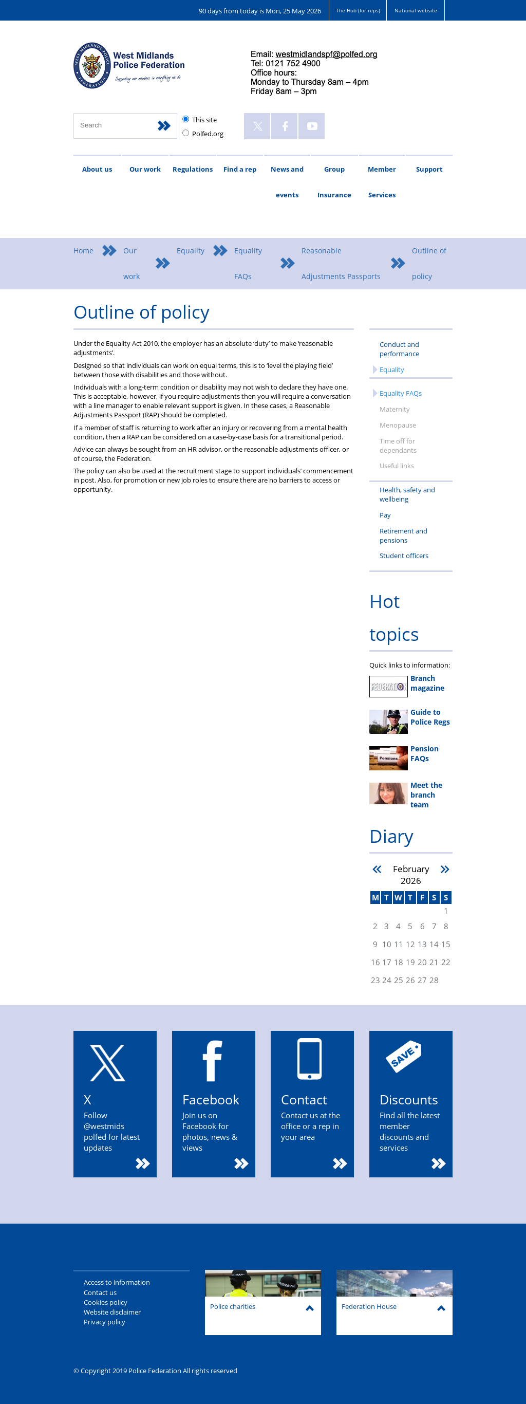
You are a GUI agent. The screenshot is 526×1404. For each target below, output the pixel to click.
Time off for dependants (398, 445)
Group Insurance (334, 181)
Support (429, 169)
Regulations (193, 169)
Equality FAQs (248, 263)
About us (97, 169)
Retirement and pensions (403, 535)
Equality (190, 250)
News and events (287, 181)
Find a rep (239, 169)
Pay (385, 515)
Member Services (382, 181)
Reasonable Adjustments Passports (341, 263)
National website (415, 10)
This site (204, 119)
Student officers (404, 555)
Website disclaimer (112, 1312)
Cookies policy (105, 1302)
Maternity (395, 409)
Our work (145, 169)
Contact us (100, 1292)
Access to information (117, 1282)
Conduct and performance (399, 349)
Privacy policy (104, 1321)
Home (83, 250)
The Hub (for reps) (358, 10)
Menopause (398, 425)
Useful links (397, 465)
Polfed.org (207, 133)
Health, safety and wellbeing (407, 494)
